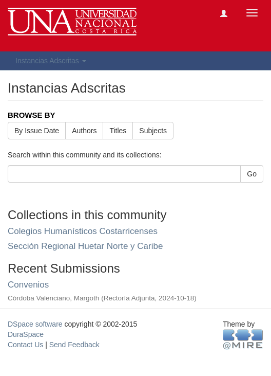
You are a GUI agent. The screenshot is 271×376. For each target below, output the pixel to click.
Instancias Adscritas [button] (50, 61)
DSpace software (35, 324)
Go (252, 174)
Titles (117, 131)
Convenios (28, 285)
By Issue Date (36, 131)
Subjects (153, 131)
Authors (84, 131)
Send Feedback (74, 345)
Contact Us (25, 345)
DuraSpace (26, 334)
